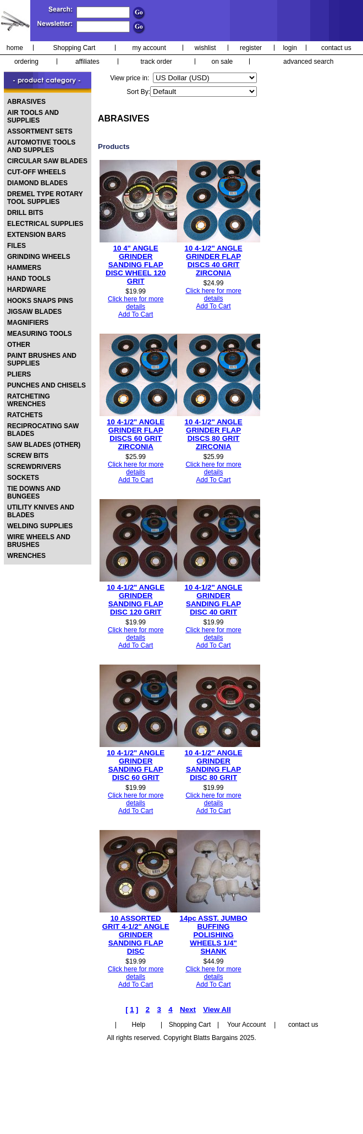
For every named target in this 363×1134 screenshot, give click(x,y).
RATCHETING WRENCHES (28, 400)
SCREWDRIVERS (34, 467)
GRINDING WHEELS (38, 257)
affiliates (87, 61)
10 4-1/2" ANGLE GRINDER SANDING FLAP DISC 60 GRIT (135, 765)
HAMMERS (24, 268)
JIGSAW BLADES (34, 312)
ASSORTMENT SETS (40, 131)
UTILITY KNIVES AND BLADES (40, 511)
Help (139, 1024)
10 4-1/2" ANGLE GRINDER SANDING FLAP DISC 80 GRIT (214, 765)
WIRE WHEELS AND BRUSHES (38, 541)
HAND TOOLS (29, 279)
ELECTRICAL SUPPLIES (45, 224)
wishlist (205, 48)
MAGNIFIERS (27, 323)
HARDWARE (26, 290)
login (289, 48)
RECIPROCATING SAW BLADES (43, 430)
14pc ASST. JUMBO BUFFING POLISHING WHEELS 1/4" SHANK (213, 934)
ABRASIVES (26, 102)
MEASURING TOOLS (39, 334)
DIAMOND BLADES (37, 183)
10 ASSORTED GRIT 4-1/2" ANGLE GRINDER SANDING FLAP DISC (135, 934)
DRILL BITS (25, 213)
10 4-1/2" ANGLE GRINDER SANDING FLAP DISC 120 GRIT (135, 599)
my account (149, 48)
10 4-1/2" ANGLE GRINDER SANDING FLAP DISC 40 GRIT (214, 599)
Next (188, 1009)
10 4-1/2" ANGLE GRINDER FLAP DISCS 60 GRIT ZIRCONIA (135, 434)
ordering (26, 61)
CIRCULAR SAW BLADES (47, 161)
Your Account (246, 1024)
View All (216, 1009)
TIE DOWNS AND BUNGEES (34, 492)
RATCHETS (24, 415)
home (15, 48)
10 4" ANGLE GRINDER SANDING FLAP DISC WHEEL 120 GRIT (136, 264)
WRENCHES (26, 556)
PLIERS (19, 374)
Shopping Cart (74, 48)
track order (156, 61)
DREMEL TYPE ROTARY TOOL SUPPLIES (45, 198)
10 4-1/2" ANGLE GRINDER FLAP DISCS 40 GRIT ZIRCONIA (214, 260)
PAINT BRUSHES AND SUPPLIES (41, 359)
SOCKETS (23, 478)
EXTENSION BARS (36, 235)
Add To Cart (135, 314)
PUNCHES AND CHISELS (46, 385)
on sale (222, 61)
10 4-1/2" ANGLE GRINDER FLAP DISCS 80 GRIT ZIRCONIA (214, 434)
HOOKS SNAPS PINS (40, 301)
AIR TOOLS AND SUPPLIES (33, 116)
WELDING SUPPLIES (40, 526)
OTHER (18, 345)
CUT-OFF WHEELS (36, 172)
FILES (16, 246)
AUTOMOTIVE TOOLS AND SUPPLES (41, 146)
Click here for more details (135, 303)
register (251, 48)
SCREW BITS (27, 456)
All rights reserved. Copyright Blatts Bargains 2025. (181, 1038)
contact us (336, 48)
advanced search (308, 61)
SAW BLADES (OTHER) (43, 445)
